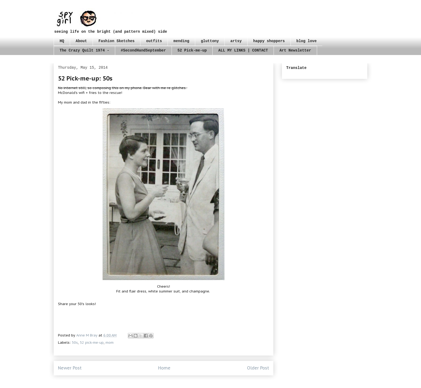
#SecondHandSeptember (143, 50)
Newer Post (70, 368)
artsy (236, 41)
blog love (306, 41)
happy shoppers (269, 41)
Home (164, 368)
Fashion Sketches (117, 41)
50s (75, 342)
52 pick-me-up (92, 342)
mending (181, 41)
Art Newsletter (295, 50)
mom (110, 342)
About (81, 41)
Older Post (258, 368)
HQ (62, 41)
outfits (154, 41)
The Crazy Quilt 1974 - (84, 50)
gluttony (210, 41)
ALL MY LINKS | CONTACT (243, 50)
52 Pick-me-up (192, 50)
